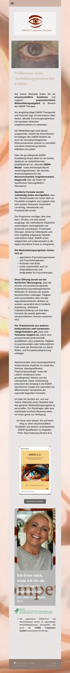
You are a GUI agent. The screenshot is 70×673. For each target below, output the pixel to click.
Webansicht (51, 666)
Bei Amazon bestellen (35, 501)
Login (54, 663)
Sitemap (31, 663)
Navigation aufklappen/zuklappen (35, 3)
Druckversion (20, 663)
